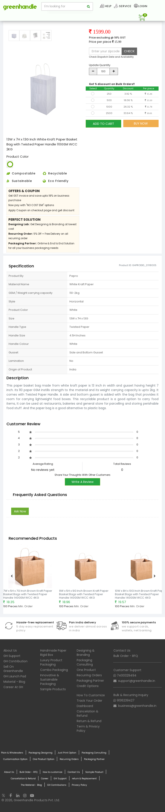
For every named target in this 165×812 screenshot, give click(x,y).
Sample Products (53, 689)
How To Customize (91, 695)
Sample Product (94, 772)
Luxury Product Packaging (51, 662)
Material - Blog (14, 681)
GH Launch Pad (14, 676)
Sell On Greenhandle (13, 668)
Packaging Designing (40, 752)
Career (44, 778)
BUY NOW (141, 123)
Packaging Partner (90, 680)
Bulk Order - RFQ (125, 656)
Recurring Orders (89, 675)
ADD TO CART (103, 123)
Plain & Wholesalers (12, 752)
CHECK (129, 51)
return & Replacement (84, 778)
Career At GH (13, 687)
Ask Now (20, 511)
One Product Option (43, 759)
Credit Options (88, 686)
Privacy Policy (79, 785)
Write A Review (82, 482)
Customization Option (15, 759)
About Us (10, 650)
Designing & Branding (86, 652)
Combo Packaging (54, 670)
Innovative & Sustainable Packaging (49, 679)
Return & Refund (89, 721)
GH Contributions (56, 785)
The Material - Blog (31, 785)
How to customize (52, 772)
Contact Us (121, 650)
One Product (86, 670)
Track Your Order (89, 700)
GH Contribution (15, 661)
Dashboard (85, 706)
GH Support (11, 656)
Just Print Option (67, 752)
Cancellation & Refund (23, 778)
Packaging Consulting (85, 662)
